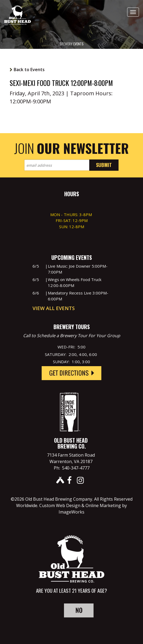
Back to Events (29, 69)
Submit (104, 164)
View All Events (54, 308)
